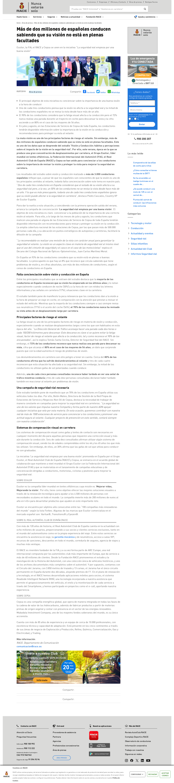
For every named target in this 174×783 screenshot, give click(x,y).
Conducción (137, 228)
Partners (57, 736)
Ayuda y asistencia (146, 17)
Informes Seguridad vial (144, 253)
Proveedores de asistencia (64, 732)
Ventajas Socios (151, 2)
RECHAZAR (152, 774)
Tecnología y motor (141, 223)
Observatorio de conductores (138, 741)
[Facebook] (131, 759)
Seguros (51, 17)
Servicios (37, 17)
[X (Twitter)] (137, 759)
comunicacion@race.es (29, 646)
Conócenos (91, 2)
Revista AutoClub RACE (135, 732)
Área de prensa (135, 2)
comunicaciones (143, 114)
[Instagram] (126, 759)
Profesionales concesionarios (66, 745)
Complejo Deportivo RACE (136, 736)
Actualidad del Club (141, 248)
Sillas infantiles (139, 243)
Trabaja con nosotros (134, 750)
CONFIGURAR (137, 774)
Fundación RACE (93, 17)
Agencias (57, 741)
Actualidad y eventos (142, 233)
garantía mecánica (64, 536)
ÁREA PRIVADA (62, 758)
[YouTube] (148, 759)
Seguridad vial (138, 238)
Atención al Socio (24, 732)
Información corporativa (136, 745)
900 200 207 (144, 138)
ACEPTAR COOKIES (165, 774)
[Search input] (106, 9)
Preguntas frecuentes (26, 736)
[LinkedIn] (142, 759)
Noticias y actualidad (70, 17)
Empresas (103, 2)
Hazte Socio (22, 17)
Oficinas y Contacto (118, 2)
